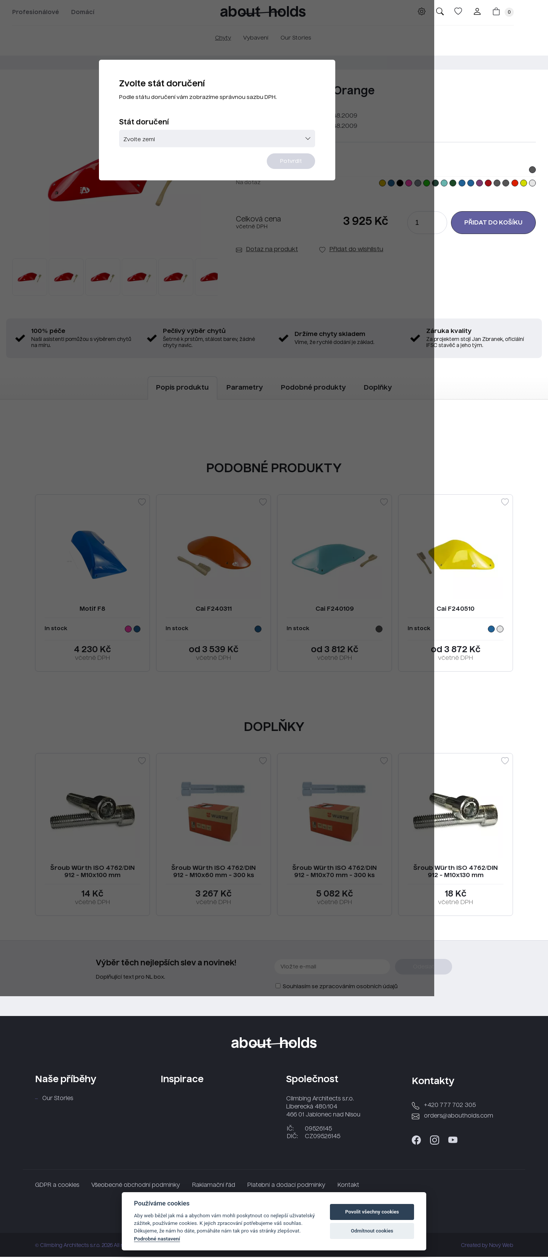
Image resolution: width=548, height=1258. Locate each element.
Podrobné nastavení (157, 1239)
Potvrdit (320, 185)
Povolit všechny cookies (372, 1212)
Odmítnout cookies (372, 1231)
